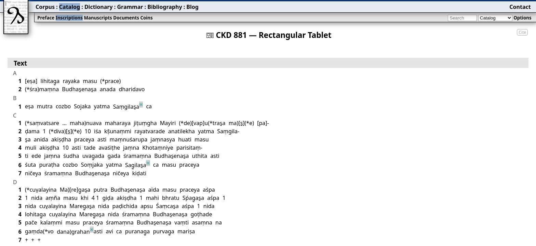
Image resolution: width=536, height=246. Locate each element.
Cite (522, 32)
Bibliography (164, 7)
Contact (520, 7)
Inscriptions (69, 18)
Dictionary (98, 7)
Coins (146, 18)
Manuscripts (98, 18)
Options (522, 18)
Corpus (45, 7)
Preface (45, 18)
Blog (192, 7)
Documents (126, 18)
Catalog (69, 7)
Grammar (130, 7)
